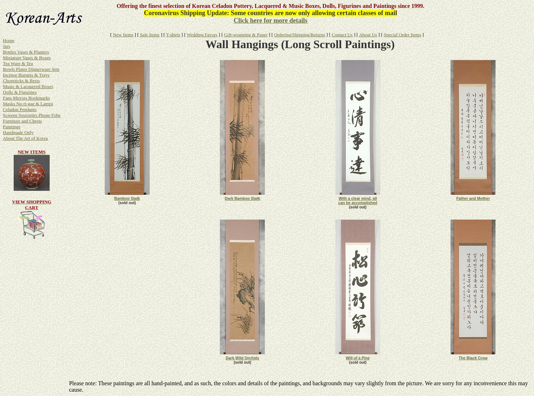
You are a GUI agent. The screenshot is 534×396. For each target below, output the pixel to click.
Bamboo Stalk (127, 198)
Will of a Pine (358, 358)
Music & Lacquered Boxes (28, 86)
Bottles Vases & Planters (26, 52)
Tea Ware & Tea (18, 63)
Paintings (11, 126)
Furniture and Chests (22, 121)
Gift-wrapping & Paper (246, 34)
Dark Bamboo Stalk (242, 198)
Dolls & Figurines (20, 92)
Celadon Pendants (20, 109)
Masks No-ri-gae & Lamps (28, 103)
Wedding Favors (202, 34)
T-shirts (173, 34)
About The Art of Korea (25, 138)
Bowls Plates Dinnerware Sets (31, 69)
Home (8, 40)
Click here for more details (270, 20)
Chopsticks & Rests (21, 80)
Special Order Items (402, 34)
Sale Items (150, 34)
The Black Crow (473, 358)
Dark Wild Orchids (242, 358)
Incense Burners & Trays (26, 75)
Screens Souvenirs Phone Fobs (31, 115)
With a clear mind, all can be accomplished (357, 200)
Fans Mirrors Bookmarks (26, 98)
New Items (123, 34)
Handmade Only (18, 132)
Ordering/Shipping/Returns (299, 34)
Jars (6, 46)
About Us (368, 34)
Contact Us (342, 34)
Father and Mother (473, 198)
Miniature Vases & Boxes (27, 57)
